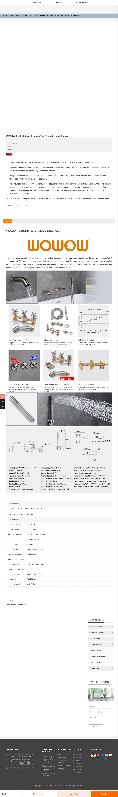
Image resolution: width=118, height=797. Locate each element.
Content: (101, 719)
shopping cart (39, 794)
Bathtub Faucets (27, 16)
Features (59, 2)
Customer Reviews (81, 2)
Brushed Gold (19, 514)
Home (5, 16)
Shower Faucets (14, 16)
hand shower (29, 514)
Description (36, 2)
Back (3, 794)
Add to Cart (73, 794)
